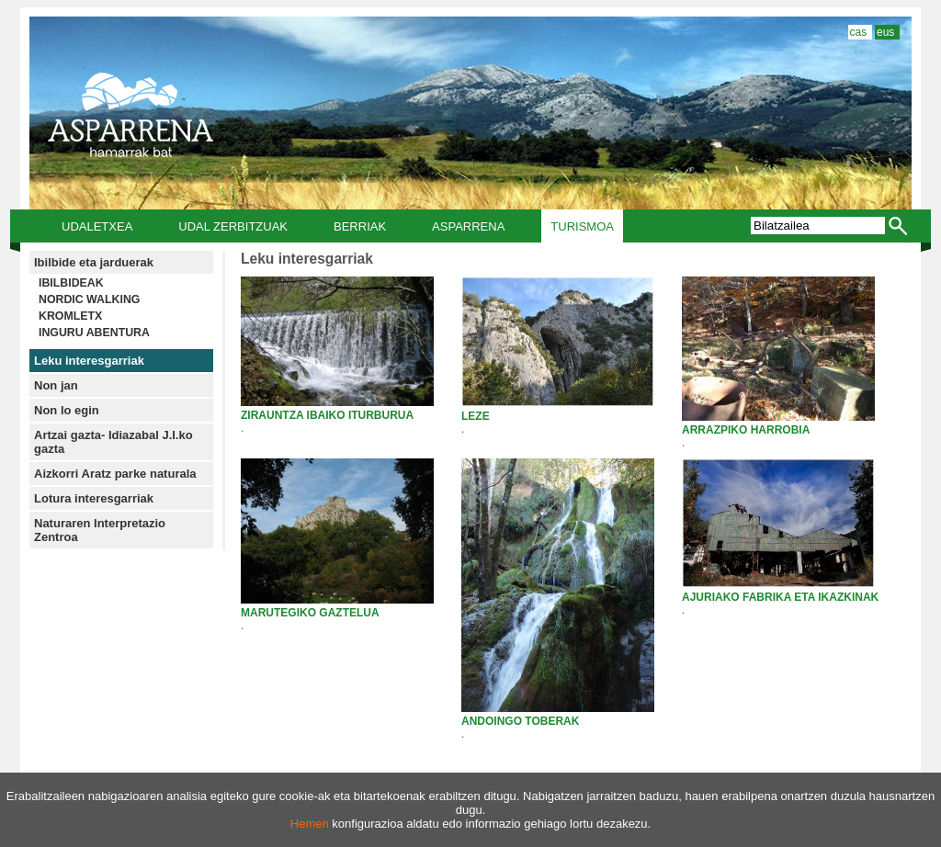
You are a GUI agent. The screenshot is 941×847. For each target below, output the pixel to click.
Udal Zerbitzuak (233, 226)
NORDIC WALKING (89, 299)
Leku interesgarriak (89, 360)
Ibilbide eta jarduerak (93, 262)
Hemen (309, 823)
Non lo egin (66, 410)
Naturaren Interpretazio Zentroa (99, 530)
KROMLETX (70, 316)
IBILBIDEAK (71, 283)
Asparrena (468, 226)
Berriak (360, 226)
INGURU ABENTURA (94, 332)
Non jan (56, 385)
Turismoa (582, 226)
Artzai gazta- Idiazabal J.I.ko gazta (113, 442)
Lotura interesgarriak (93, 498)
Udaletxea (97, 226)
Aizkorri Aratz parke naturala (115, 473)
